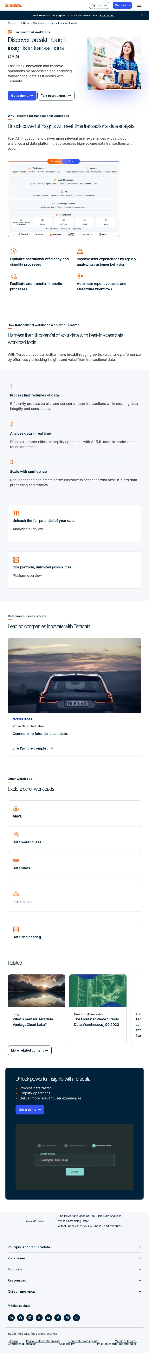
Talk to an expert (54, 96)
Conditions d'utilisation (22, 1343)
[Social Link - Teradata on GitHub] (20, 1317)
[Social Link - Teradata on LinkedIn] (11, 1317)
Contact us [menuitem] (122, 5)
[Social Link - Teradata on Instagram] (67, 1317)
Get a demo (20, 96)
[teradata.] (13, 5)
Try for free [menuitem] (99, 5)
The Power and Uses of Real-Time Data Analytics (89, 1215)
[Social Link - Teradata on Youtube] (48, 1317)
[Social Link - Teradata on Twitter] (39, 1317)
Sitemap (13, 1341)
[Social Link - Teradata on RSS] (76, 1317)
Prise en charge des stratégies (117, 1343)
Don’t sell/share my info (83, 1341)
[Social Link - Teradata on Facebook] (57, 1317)
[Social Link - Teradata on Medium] (29, 1317)
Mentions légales (126, 1341)
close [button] (142, 15)
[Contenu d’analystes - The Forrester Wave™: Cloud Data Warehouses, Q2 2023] (97, 1008)
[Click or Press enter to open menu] (139, 5)
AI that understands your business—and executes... (90, 1226)
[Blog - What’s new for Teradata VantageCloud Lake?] (36, 1008)
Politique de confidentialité (43, 1341)
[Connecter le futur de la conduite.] (74, 697)
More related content (27, 1050)
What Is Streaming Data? (73, 1221)
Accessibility (67, 1343)
